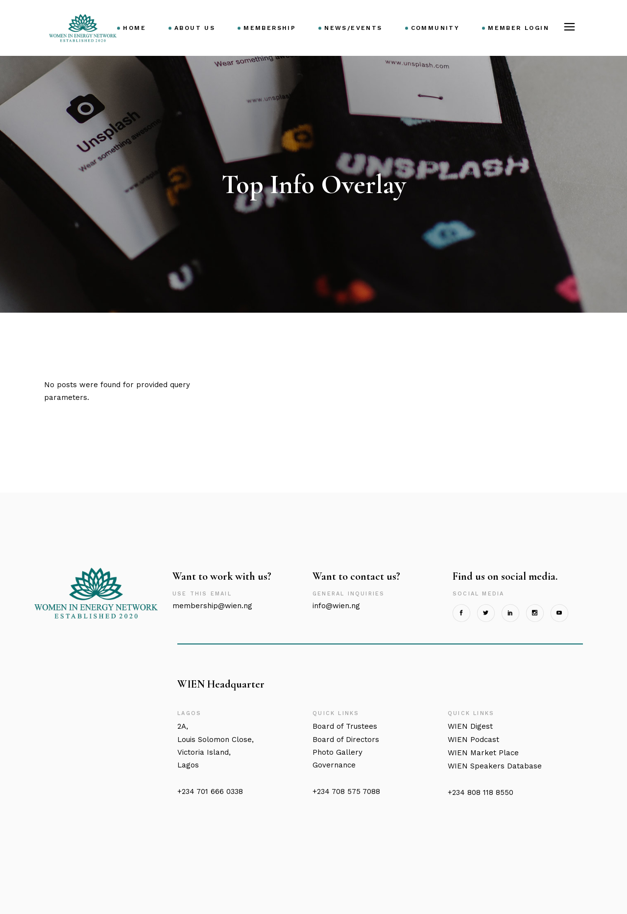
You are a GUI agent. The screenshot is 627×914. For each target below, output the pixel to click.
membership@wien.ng (212, 605)
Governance (334, 765)
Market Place (483, 752)
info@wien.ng (336, 605)
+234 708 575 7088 (346, 791)
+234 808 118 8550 (480, 792)
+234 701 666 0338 (210, 791)
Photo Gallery (337, 752)
